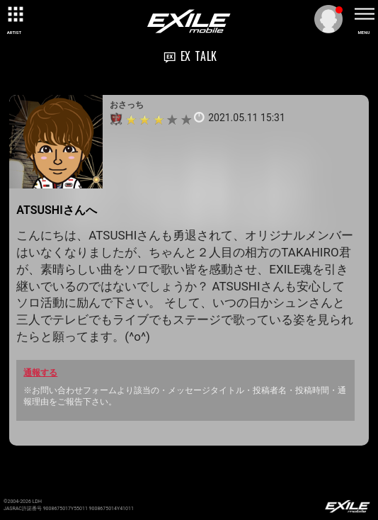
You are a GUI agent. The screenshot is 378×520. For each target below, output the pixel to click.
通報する (40, 373)
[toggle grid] (14, 14)
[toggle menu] (364, 14)
